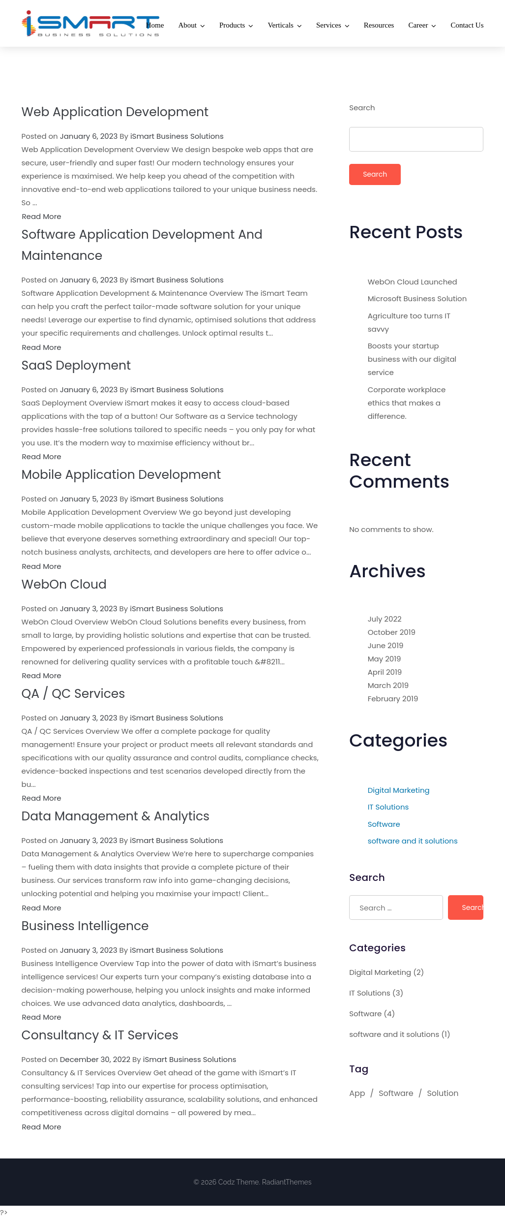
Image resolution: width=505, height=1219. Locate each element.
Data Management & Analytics (116, 816)
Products (232, 25)
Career (418, 25)
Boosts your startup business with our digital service (412, 359)
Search (362, 107)
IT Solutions (388, 807)
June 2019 (386, 645)
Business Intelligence (85, 926)
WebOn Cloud (64, 584)
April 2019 (385, 672)
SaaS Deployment (76, 365)
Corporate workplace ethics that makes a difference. (407, 402)
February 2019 (393, 698)
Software (384, 824)
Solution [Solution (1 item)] (442, 1093)
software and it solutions (413, 841)
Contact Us (466, 25)
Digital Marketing (399, 790)
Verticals (280, 25)
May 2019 (384, 659)
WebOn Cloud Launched (412, 282)
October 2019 (392, 632)
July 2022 (385, 619)
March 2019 (388, 685)
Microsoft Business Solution (417, 298)
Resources (379, 25)
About (187, 25)
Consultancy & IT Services (100, 1035)
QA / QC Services (73, 693)
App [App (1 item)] (357, 1093)
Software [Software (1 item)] (396, 1093)
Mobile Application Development (121, 474)
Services (328, 25)
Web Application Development (115, 112)
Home (155, 25)
